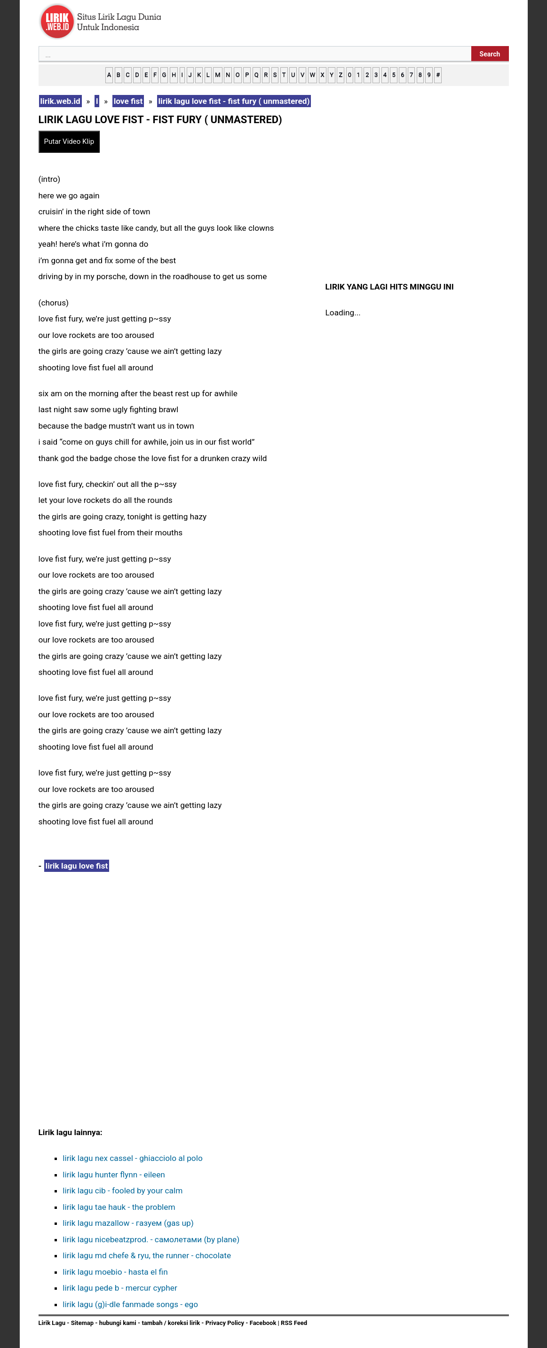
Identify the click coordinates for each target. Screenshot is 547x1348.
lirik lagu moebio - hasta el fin (115, 1272)
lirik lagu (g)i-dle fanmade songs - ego (130, 1304)
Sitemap (82, 1322)
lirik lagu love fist (77, 865)
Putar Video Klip (69, 141)
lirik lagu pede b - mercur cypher (120, 1288)
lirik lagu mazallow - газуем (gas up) (128, 1223)
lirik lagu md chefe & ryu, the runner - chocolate (147, 1255)
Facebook (263, 1322)
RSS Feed (294, 1322)
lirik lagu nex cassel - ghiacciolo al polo (132, 1158)
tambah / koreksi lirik (171, 1322)
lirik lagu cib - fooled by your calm (122, 1190)
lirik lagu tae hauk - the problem (119, 1207)
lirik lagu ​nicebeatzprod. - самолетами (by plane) (151, 1239)
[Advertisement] (180, 954)
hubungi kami (117, 1322)
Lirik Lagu (52, 1322)
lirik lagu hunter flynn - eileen (114, 1174)
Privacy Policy (225, 1322)
